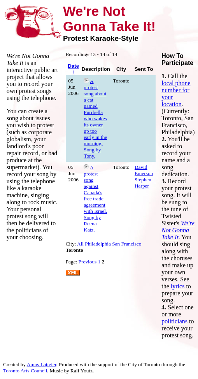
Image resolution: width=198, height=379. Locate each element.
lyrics (178, 286)
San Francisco (126, 244)
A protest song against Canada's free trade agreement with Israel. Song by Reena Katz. (95, 199)
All (80, 244)
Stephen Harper (143, 183)
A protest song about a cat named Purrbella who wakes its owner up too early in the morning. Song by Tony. (95, 118)
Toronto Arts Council (25, 371)
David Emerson (144, 170)
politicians (174, 321)
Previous (88, 262)
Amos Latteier (41, 364)
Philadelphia (98, 244)
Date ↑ (73, 69)
